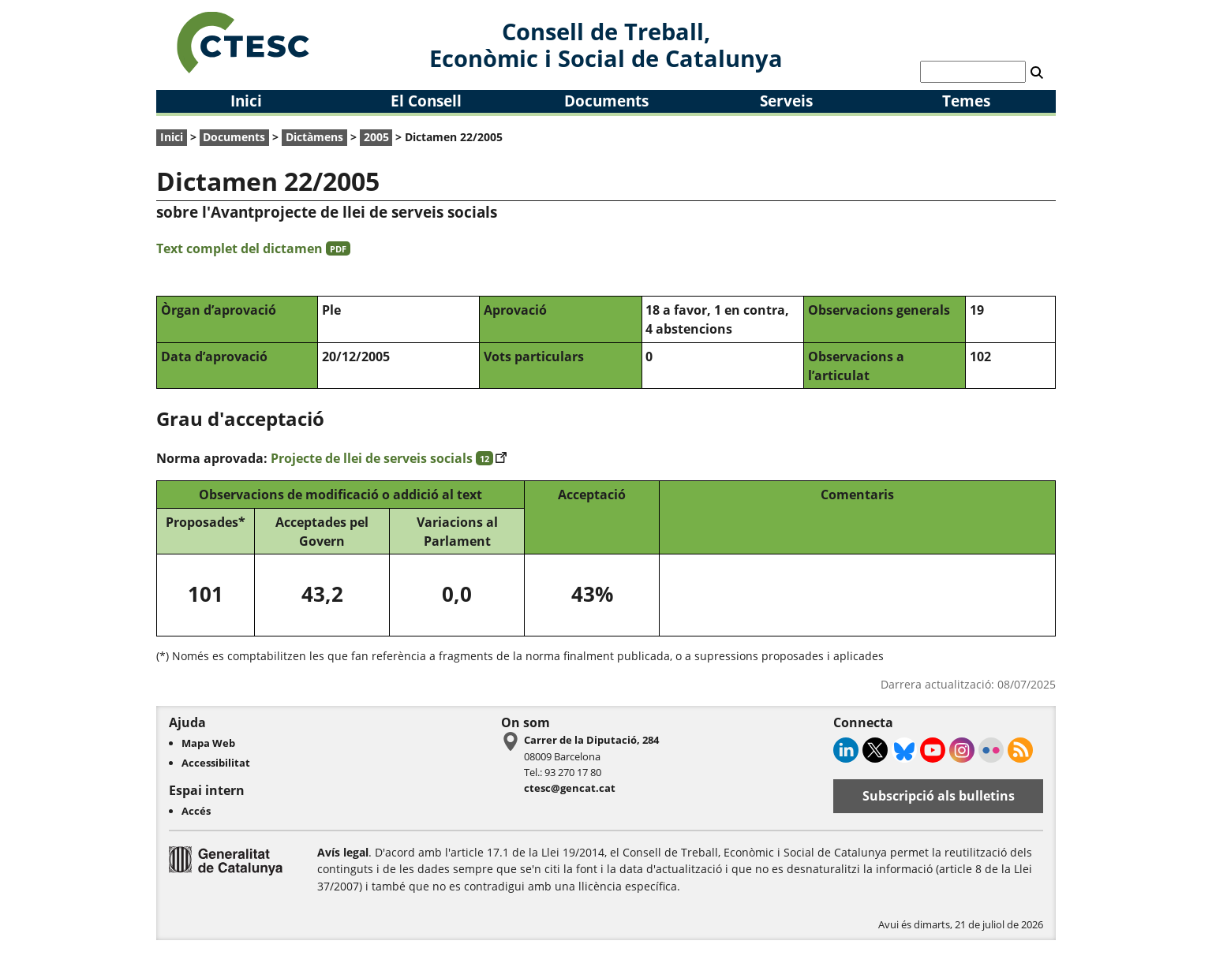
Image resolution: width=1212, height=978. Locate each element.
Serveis (786, 100)
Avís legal (342, 852)
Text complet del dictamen (253, 248)
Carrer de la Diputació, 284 (591, 740)
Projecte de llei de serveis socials (389, 458)
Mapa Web (208, 743)
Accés (196, 811)
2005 (376, 136)
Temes (966, 100)
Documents (606, 100)
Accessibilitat (215, 763)
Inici (246, 100)
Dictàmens (314, 136)
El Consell (426, 100)
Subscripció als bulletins (938, 795)
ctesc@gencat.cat (569, 788)
